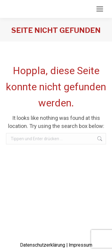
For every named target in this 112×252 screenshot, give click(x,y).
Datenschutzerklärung (42, 245)
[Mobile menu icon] (100, 9)
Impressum (80, 245)
